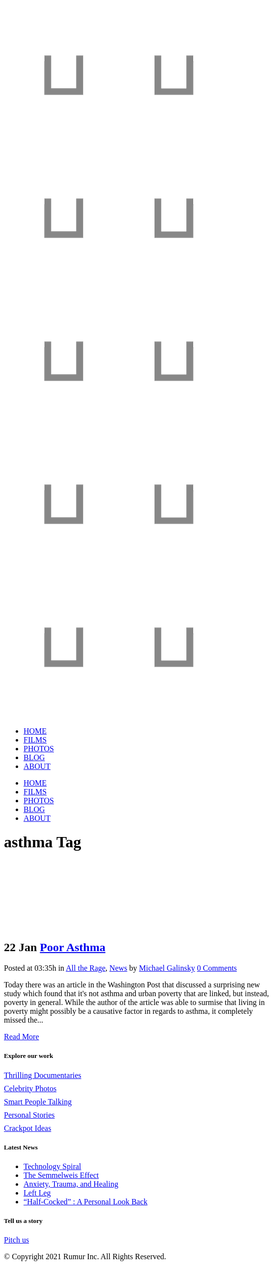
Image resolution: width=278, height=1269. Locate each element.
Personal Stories (29, 1115)
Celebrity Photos (30, 1088)
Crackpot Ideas (27, 1128)
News (118, 968)
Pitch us (16, 1240)
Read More (21, 1036)
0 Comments (217, 968)
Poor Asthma (72, 947)
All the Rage (85, 968)
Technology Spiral (52, 1166)
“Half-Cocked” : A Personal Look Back (86, 1201)
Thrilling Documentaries (42, 1075)
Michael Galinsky (167, 968)
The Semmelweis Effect (61, 1175)
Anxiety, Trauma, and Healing (71, 1184)
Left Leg (37, 1193)
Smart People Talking (38, 1102)
